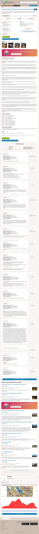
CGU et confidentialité (5, 522)
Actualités (3, 526)
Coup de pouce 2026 (5, 528)
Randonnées (8, 5)
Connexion (35, 5)
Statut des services (16, 532)
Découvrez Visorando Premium (28, 31)
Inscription (31, 5)
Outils (3, 5)
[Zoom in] (36, 487)
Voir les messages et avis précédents (19, 379)
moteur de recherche (25, 470)
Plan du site (3, 523)
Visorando (2, 7)
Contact (3, 529)
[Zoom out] (36, 489)
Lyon (4, 69)
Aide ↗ (12, 5)
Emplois (3, 525)
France (24, 21)
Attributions (3, 496)
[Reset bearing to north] (36, 490)
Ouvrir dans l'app (6, 36)
